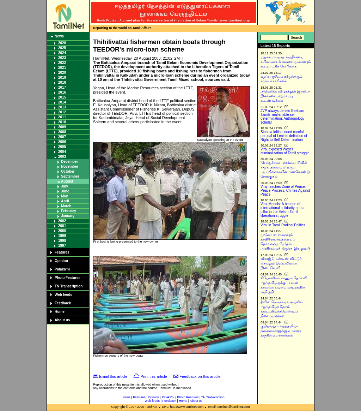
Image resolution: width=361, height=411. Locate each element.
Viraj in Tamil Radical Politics (283, 225)
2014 (62, 102)
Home (60, 312)
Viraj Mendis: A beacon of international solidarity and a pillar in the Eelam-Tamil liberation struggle (283, 210)
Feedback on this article (199, 376)
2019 (62, 77)
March (66, 206)
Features (62, 252)
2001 (62, 226)
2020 (62, 73)
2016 (62, 92)
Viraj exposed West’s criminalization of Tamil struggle (285, 151)
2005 (62, 147)
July (64, 186)
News (59, 36)
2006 (62, 142)
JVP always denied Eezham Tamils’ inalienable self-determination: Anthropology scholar (283, 116)
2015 (62, 97)
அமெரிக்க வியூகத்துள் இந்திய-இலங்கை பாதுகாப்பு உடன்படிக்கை (285, 95)
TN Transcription (68, 286)
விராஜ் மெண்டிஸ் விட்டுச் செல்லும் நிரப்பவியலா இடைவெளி (281, 263)
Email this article (113, 376)
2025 (62, 48)
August (67, 181)
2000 (62, 231)
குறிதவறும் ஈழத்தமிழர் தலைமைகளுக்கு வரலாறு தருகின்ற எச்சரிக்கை (281, 330)
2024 (62, 53)
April (65, 201)
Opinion (61, 261)
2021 (62, 68)
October (67, 171)
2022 (62, 63)
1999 (62, 236)
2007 (62, 137)
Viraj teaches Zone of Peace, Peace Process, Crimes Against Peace (285, 190)
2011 (62, 117)
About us (62, 320)
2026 (62, 43)
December (69, 161)
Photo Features (67, 278)
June (65, 191)
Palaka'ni (62, 269)
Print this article (154, 376)
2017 (62, 87)
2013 (62, 107)
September (70, 176)
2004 (62, 152)
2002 (62, 221)
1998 (62, 241)
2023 (62, 58)
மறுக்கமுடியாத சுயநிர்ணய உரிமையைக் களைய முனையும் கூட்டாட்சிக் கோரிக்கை (286, 61)
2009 (62, 127)
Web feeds (63, 295)
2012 (62, 112)
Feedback (63, 303)
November (69, 166)
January (67, 216)
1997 (62, 246)
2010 (62, 122)
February (68, 211)
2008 (62, 132)
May (64, 196)
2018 (62, 82)
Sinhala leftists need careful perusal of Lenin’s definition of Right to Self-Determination (284, 136)
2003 (62, 157)
